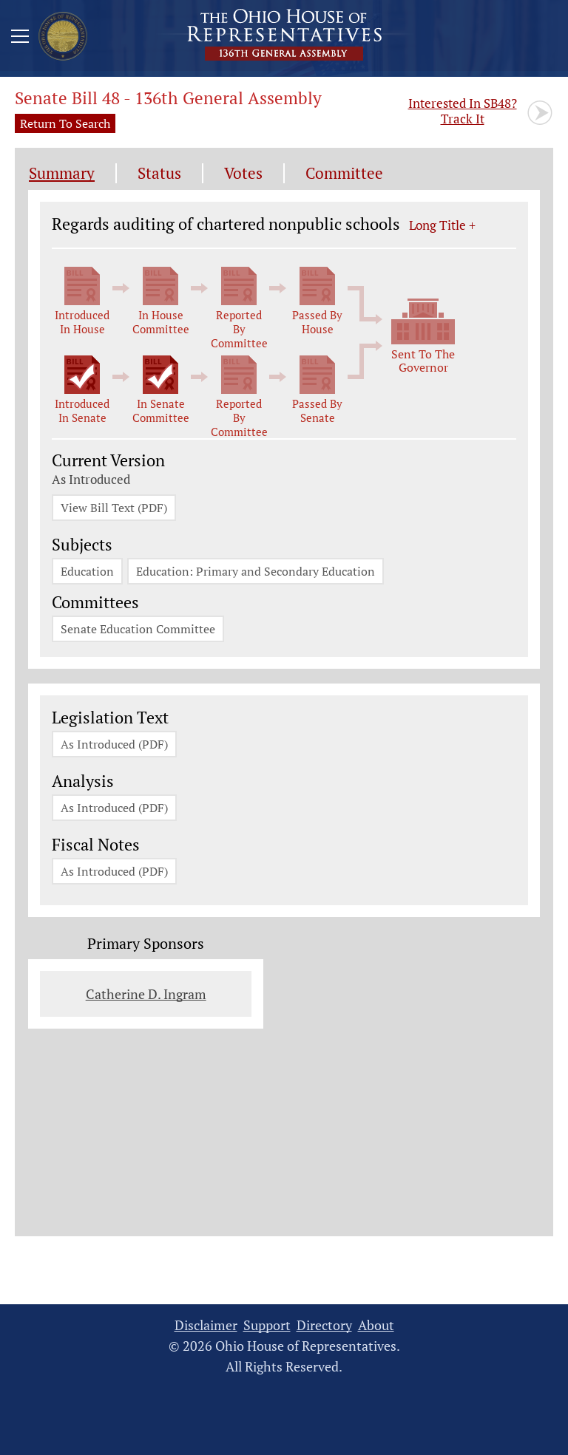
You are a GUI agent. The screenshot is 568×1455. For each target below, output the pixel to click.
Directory (324, 1325)
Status (159, 173)
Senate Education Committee (138, 629)
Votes (243, 173)
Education (87, 571)
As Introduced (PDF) (114, 744)
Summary (62, 173)
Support (267, 1325)
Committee (344, 173)
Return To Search (65, 123)
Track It (462, 111)
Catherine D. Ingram (146, 994)
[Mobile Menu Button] (20, 38)
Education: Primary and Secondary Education (255, 571)
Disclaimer (206, 1325)
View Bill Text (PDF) (114, 508)
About (376, 1325)
